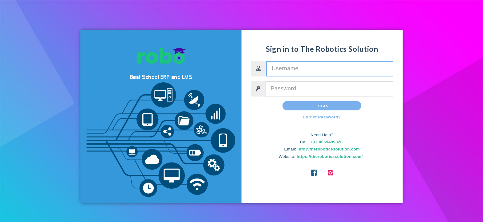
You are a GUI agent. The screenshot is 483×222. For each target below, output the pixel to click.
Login (322, 106)
